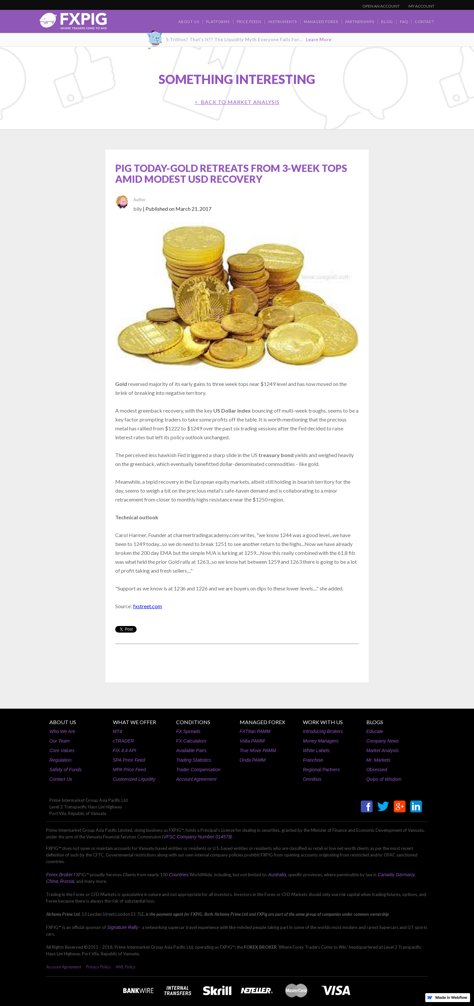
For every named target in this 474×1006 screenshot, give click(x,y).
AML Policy (125, 966)
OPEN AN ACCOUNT (381, 6)
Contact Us (60, 779)
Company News (382, 741)
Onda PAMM (253, 760)
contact (424, 21)
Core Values (62, 750)
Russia (67, 881)
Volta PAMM (252, 741)
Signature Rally (122, 927)
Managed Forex (321, 21)
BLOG (387, 21)
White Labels (316, 750)
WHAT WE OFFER (134, 722)
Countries (179, 874)
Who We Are (62, 731)
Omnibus (312, 779)
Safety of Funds (65, 769)
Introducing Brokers (323, 731)
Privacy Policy (98, 966)
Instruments (282, 21)
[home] (73, 23)
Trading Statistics (193, 760)
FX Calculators (191, 741)
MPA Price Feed (129, 769)
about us (188, 21)
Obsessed (376, 769)
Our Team (59, 741)
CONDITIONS (193, 722)
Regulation (60, 760)
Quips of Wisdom (383, 779)
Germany (405, 874)
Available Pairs (191, 750)
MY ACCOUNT (421, 6)
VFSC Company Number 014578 (197, 836)
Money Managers (320, 741)
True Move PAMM (258, 750)
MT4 (117, 731)
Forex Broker (59, 874)
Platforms (218, 21)
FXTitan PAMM (255, 731)
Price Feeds (249, 21)
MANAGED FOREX (262, 722)
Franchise (313, 760)
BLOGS (374, 722)
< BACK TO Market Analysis (237, 102)
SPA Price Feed (129, 760)
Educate (374, 731)
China (52, 881)
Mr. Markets (378, 760)
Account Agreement (196, 779)
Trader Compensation (198, 769)
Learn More (318, 39)
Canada (386, 874)
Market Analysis (382, 750)
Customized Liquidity (134, 779)
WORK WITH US (323, 722)
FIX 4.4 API (124, 750)
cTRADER (123, 741)
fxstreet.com (147, 606)
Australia (277, 874)
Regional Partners (321, 769)
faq (404, 21)
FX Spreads (188, 731)
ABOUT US (62, 722)
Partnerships (359, 21)
